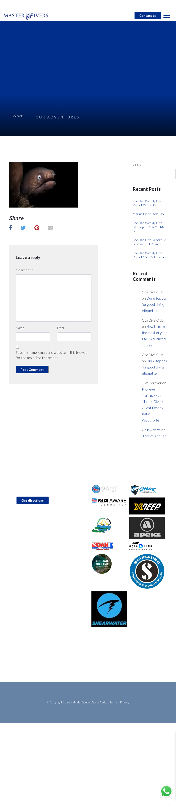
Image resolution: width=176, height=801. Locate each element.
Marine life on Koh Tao (148, 214)
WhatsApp (22, 527)
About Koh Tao (101, 669)
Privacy (124, 702)
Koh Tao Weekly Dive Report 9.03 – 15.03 (147, 203)
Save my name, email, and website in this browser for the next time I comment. (52, 355)
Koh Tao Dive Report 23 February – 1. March (149, 242)
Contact (107, 5)
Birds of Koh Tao (154, 436)
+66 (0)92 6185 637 (30, 520)
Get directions (32, 500)
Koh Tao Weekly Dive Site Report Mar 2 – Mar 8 (149, 227)
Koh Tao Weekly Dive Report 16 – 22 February (150, 255)
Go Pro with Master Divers (28, 669)
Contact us (147, 15)
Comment (24, 270)
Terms (114, 702)
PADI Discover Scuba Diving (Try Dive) (35, 647)
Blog (121, 5)
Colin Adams (151, 430)
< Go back (16, 116)
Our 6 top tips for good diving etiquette (154, 304)
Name (21, 328)
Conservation (101, 655)
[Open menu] (167, 15)
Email (62, 328)
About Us (97, 647)
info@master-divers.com (33, 512)
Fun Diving (16, 662)
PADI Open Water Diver (26, 655)
